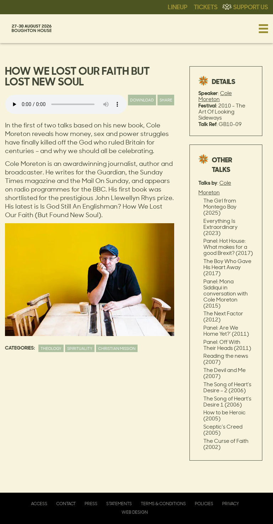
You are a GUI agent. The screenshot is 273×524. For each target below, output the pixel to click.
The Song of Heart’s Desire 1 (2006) (227, 401)
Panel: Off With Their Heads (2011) (227, 345)
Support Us (250, 6)
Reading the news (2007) (225, 359)
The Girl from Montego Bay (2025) (219, 207)
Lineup (177, 6)
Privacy (230, 504)
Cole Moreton (215, 96)
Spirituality (79, 348)
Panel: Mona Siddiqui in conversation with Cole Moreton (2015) (225, 293)
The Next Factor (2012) (223, 316)
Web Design (135, 512)
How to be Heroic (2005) (224, 415)
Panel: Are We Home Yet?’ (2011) (226, 331)
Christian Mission (116, 348)
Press (91, 504)
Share (166, 100)
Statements (119, 504)
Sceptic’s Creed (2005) (222, 430)
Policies (204, 504)
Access (39, 504)
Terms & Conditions (163, 504)
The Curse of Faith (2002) (225, 444)
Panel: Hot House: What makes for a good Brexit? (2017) (228, 247)
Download (142, 100)
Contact (66, 504)
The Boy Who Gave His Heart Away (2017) (227, 267)
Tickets (206, 6)
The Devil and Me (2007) (224, 373)
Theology (51, 348)
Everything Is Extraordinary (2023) (220, 227)
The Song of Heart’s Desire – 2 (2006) (227, 387)
